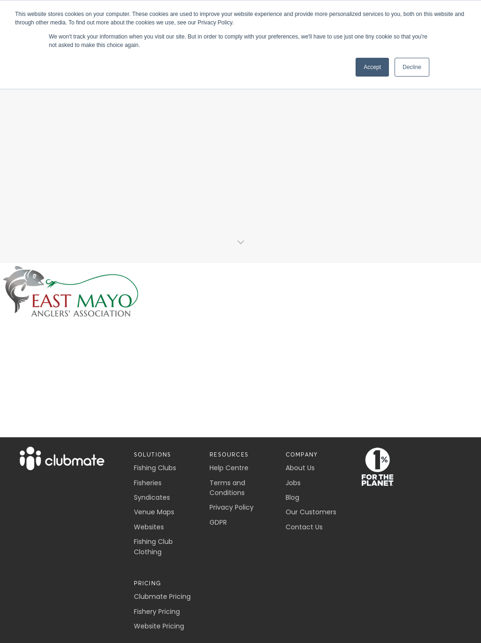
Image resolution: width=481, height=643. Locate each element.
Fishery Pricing (157, 611)
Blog (292, 497)
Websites (149, 527)
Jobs (293, 483)
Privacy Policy (231, 507)
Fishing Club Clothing (153, 546)
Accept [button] (372, 67)
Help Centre (228, 468)
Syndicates (152, 497)
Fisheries (148, 483)
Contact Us (304, 527)
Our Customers (311, 512)
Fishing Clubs (155, 468)
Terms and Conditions (227, 487)
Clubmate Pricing (162, 596)
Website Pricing (159, 626)
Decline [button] (412, 67)
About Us (300, 468)
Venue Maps (154, 512)
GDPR (218, 522)
